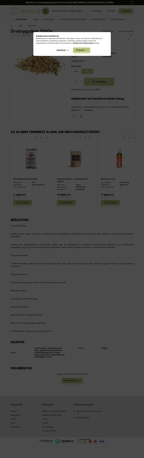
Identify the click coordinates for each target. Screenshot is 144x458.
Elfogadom (80, 50)
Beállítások (61, 50)
